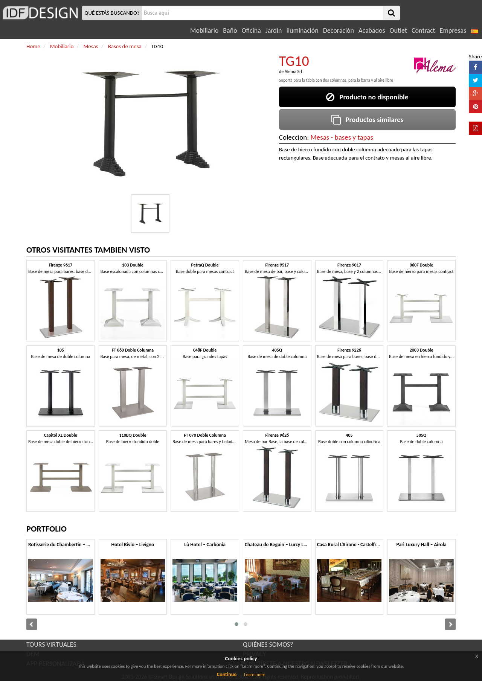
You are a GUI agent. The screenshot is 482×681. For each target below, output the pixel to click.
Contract (423, 30)
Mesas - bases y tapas (342, 137)
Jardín (273, 30)
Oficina (251, 30)
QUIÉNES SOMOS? (268, 644)
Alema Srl (293, 71)
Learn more (254, 674)
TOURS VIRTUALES (51, 644)
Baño (230, 30)
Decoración (338, 30)
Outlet (398, 30)
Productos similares (367, 119)
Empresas (453, 30)
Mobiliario (204, 30)
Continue (227, 674)
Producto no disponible (367, 97)
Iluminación (302, 30)
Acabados (371, 30)
